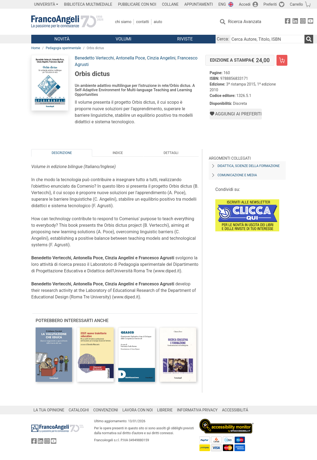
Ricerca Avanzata (244, 21)
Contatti (142, 22)
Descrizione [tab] (62, 153)
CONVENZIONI (105, 410)
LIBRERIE (165, 410)
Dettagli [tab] (171, 153)
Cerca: (223, 39)
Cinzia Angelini (161, 58)
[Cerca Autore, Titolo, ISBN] (267, 39)
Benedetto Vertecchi (94, 58)
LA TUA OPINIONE (48, 410)
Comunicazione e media (237, 175)
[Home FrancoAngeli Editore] (67, 22)
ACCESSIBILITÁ (235, 410)
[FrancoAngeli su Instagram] (303, 22)
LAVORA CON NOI (137, 410)
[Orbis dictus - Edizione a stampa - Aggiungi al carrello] (281, 60)
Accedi (245, 4)
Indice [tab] (118, 153)
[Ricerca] (308, 39)
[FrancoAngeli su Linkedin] (295, 22)
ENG (222, 4)
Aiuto (158, 22)
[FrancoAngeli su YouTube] (310, 22)
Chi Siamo (123, 22)
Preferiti (270, 4)
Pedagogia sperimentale (63, 48)
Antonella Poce (130, 58)
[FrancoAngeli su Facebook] (287, 22)
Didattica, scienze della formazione (248, 166)
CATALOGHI (79, 410)
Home (35, 48)
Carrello (296, 4)
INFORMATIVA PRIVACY (197, 410)
